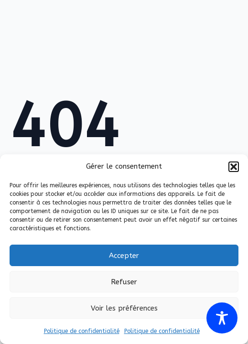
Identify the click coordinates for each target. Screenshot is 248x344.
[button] (233, 167)
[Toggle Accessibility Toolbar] (221, 317)
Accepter (124, 255)
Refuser (124, 282)
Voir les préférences (124, 308)
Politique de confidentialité (81, 331)
